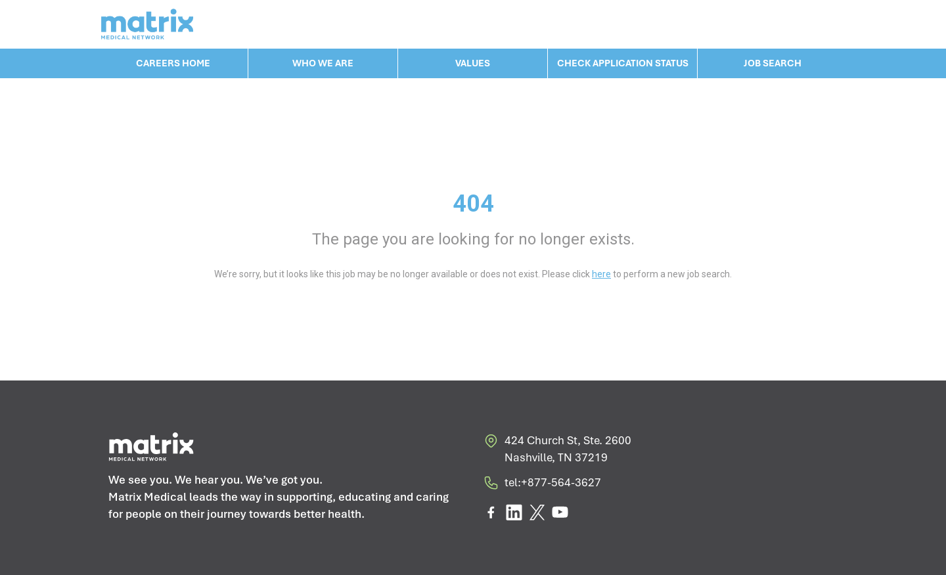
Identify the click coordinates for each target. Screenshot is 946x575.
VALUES (472, 63)
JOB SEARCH (772, 63)
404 (473, 204)
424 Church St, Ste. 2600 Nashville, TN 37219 (557, 449)
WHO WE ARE (322, 63)
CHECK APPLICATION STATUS (622, 63)
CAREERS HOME (173, 63)
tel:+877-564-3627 (542, 485)
